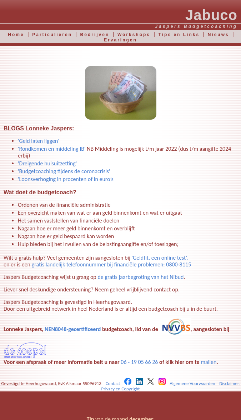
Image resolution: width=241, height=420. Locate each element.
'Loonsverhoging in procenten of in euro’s (66, 179)
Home (16, 34)
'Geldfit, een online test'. (160, 257)
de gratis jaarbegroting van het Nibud (140, 277)
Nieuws (218, 34)
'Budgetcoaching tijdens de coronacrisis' (64, 171)
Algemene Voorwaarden (192, 383)
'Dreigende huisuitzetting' (47, 163)
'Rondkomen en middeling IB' (52, 148)
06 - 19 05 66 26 (139, 362)
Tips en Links (179, 34)
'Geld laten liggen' (38, 141)
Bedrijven (95, 34)
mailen (208, 362)
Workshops (133, 34)
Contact (113, 383)
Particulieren (52, 34)
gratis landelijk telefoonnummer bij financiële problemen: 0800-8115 (111, 264)
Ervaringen (120, 40)
